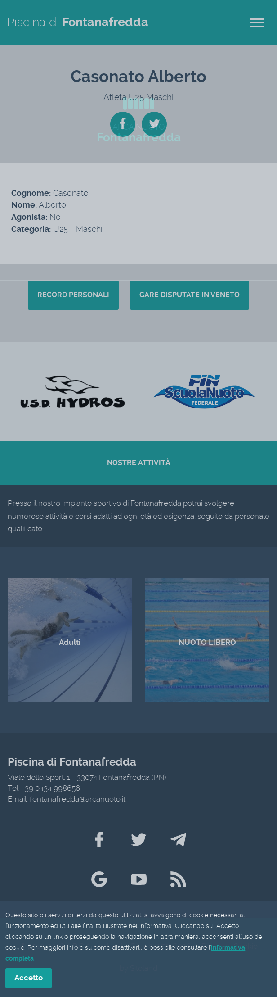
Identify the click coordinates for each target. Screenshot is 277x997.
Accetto (28, 978)
